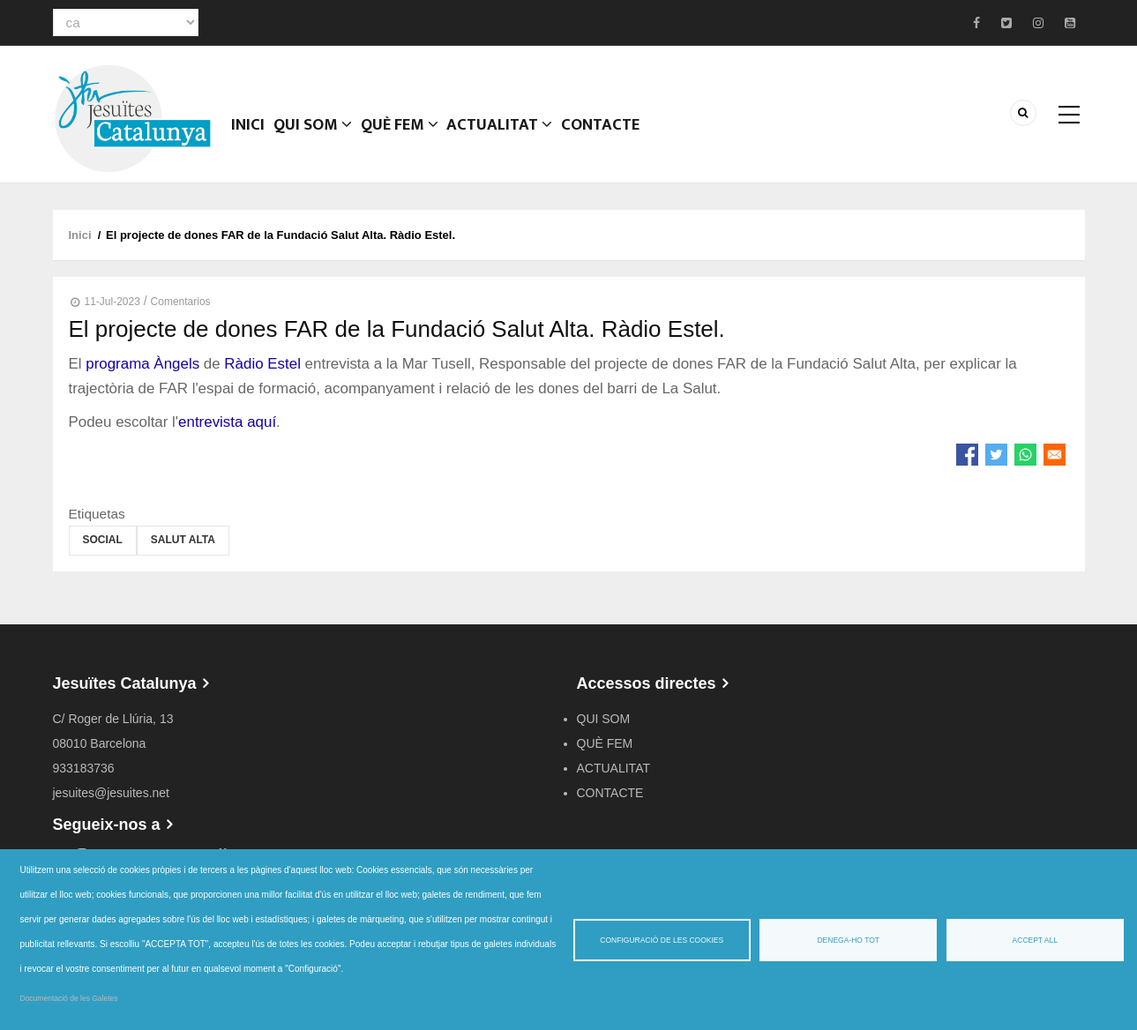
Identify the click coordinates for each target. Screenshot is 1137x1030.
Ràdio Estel (262, 363)
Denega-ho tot (848, 940)
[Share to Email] (1054, 455)
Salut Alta (183, 540)
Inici (251, 136)
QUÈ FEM (408, 136)
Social (103, 540)
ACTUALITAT (510, 136)
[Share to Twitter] (996, 455)
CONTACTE (612, 136)
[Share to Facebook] (967, 455)
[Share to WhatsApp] (1025, 455)
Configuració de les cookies (661, 940)
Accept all (1035, 940)
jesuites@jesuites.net (111, 793)
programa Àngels (142, 363)
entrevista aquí (227, 422)
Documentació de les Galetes (69, 998)
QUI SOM (319, 136)
